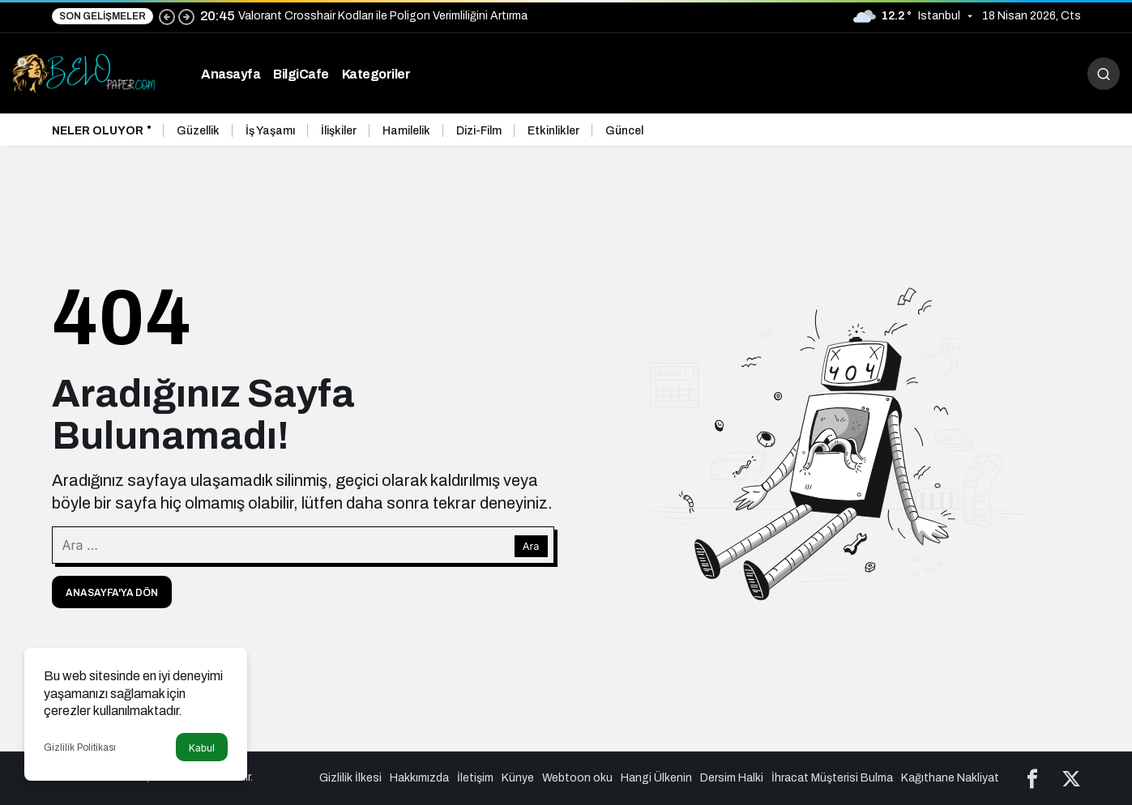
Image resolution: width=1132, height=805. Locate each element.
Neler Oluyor (97, 131)
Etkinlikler (553, 131)
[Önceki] (167, 16)
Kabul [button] (202, 748)
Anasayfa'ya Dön (112, 592)
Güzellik (198, 131)
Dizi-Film (479, 131)
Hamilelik (406, 131)
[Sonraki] (186, 16)
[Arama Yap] (1103, 74)
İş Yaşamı (270, 131)
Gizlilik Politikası (80, 747)
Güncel (624, 131)
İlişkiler (339, 131)
